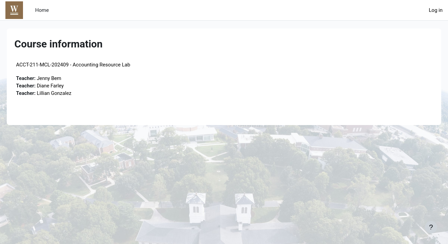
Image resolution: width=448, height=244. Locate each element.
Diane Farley (61, 86)
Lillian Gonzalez (64, 93)
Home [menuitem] (42, 10)
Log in (436, 10)
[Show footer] (431, 227)
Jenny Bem (59, 78)
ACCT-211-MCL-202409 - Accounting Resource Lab (83, 65)
